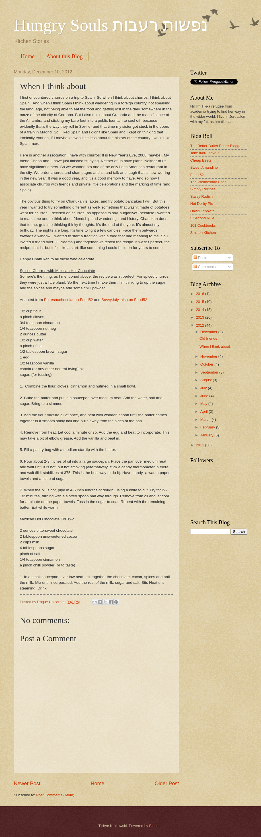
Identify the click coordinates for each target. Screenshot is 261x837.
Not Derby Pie (201, 203)
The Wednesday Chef (208, 182)
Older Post (167, 783)
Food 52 (197, 175)
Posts (200, 257)
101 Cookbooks (203, 225)
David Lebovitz (202, 211)
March (205, 419)
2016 (200, 294)
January (207, 435)
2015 (200, 302)
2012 (200, 325)
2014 (200, 310)
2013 (200, 317)
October (207, 364)
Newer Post (27, 783)
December (209, 332)
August (206, 380)
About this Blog (64, 56)
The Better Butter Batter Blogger (216, 146)
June (204, 396)
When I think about (215, 346)
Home (28, 56)
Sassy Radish (201, 196)
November (209, 356)
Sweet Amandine (204, 167)
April (204, 411)
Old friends (208, 338)
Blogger (155, 826)
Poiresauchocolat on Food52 (68, 300)
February (208, 427)
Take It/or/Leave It (204, 153)
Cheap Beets (200, 160)
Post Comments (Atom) (55, 795)
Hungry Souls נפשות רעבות (111, 25)
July (204, 388)
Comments (205, 267)
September (209, 372)
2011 (200, 445)
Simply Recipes (203, 189)
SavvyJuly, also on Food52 (124, 300)
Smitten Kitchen (203, 232)
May (204, 403)
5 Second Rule (202, 218)
